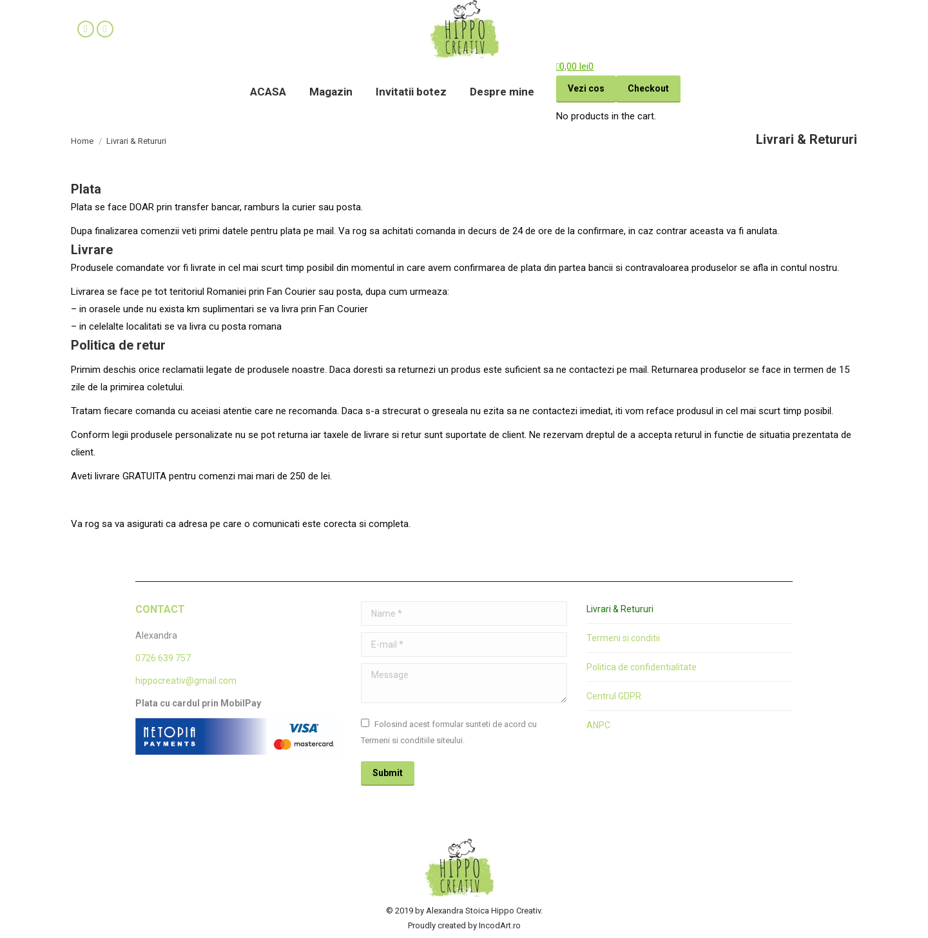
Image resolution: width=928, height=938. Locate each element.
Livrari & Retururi (619, 609)
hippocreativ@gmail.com (186, 680)
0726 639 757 (163, 658)
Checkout (648, 88)
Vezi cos (586, 88)
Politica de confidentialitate (641, 667)
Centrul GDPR (613, 696)
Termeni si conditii (623, 638)
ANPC (598, 725)
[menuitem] (268, 92)
